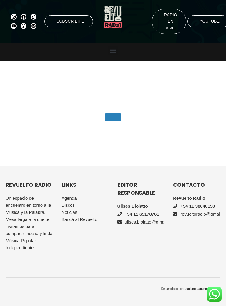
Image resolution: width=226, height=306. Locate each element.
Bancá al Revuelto (79, 219)
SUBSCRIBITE (70, 21)
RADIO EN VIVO (170, 21)
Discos (68, 205)
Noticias (69, 212)
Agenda (69, 198)
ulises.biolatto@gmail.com (150, 221)
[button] (113, 50)
